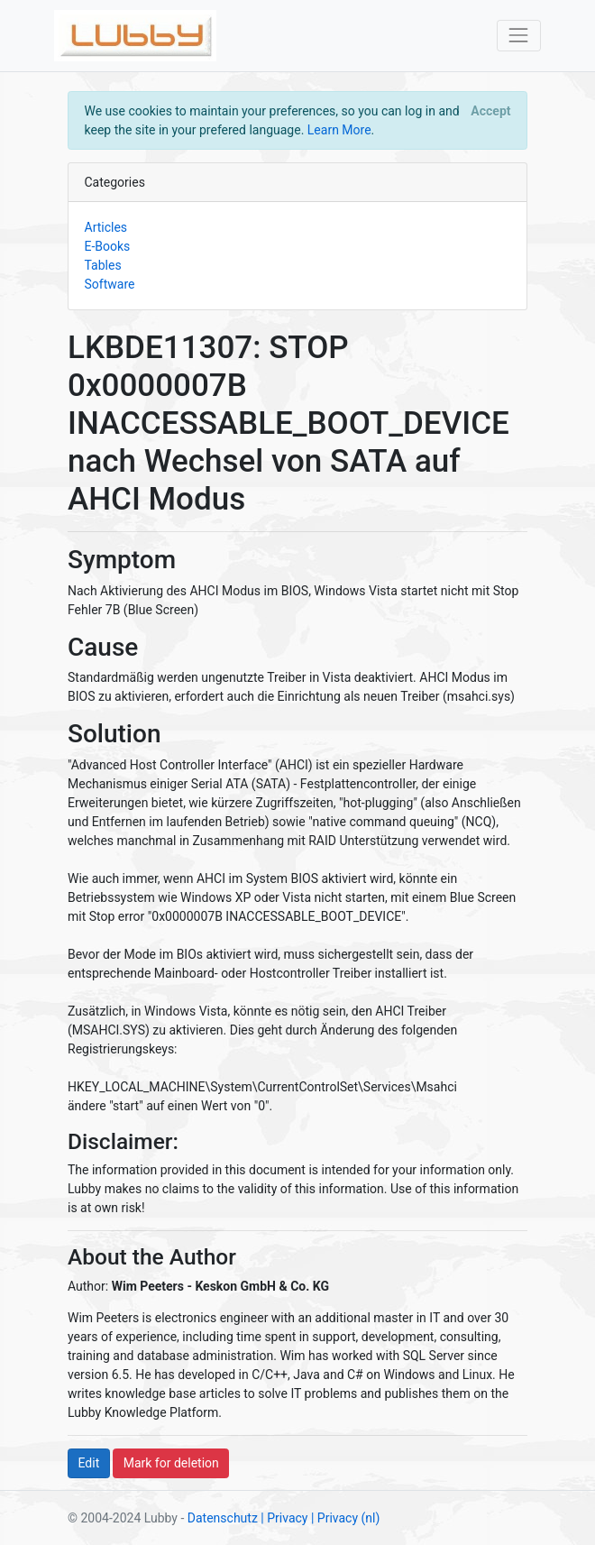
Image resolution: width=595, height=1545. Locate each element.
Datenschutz (223, 1518)
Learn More (339, 130)
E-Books (108, 246)
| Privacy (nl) (345, 1518)
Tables (103, 265)
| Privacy (284, 1518)
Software (110, 284)
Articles (106, 227)
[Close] (490, 111)
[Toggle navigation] (519, 35)
